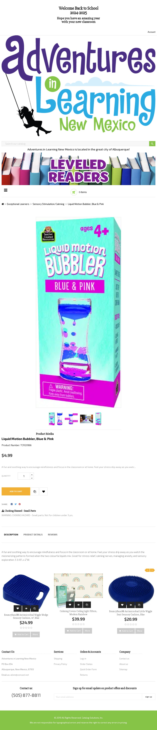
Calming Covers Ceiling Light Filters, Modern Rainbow (78, 613)
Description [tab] (11, 534)
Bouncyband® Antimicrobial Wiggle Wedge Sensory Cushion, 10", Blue (26, 616)
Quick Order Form (88, 669)
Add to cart (16, 491)
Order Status (86, 664)
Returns (84, 675)
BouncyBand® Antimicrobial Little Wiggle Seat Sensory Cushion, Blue (130, 613)
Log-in (83, 658)
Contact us (124, 658)
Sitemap (123, 669)
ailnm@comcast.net (19, 675)
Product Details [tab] (33, 534)
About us (123, 664)
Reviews (52, 534)
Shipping (58, 658)
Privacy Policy (60, 664)
